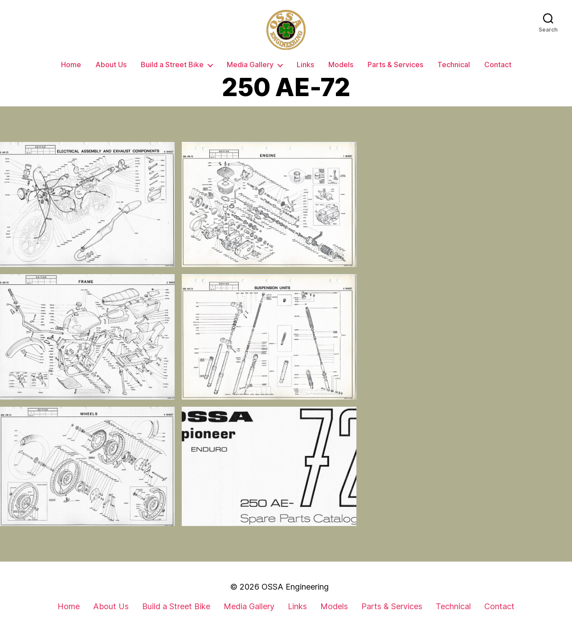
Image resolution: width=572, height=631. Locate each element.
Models (340, 65)
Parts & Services (395, 65)
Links (305, 65)
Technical (453, 65)
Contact (497, 65)
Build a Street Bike (172, 65)
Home (71, 65)
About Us (111, 65)
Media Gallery (250, 65)
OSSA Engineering (295, 586)
